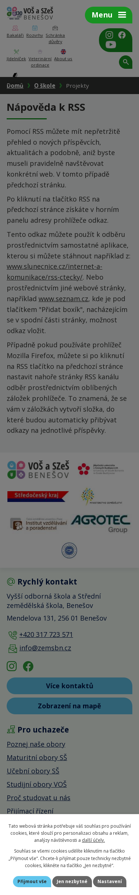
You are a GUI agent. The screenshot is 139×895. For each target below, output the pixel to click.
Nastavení (109, 881)
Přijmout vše (32, 881)
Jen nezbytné (72, 881)
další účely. (93, 840)
